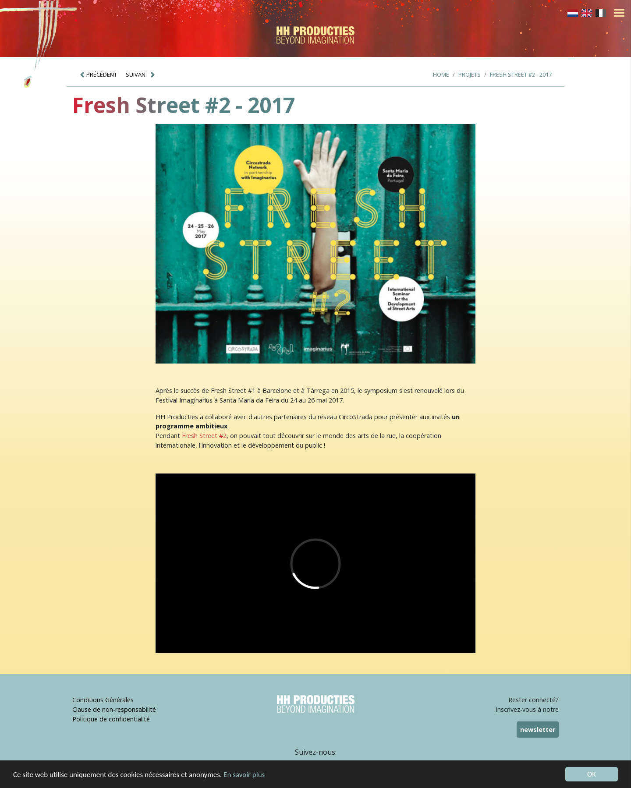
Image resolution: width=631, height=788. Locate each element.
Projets (469, 74)
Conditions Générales (103, 700)
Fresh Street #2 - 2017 (521, 74)
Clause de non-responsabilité (114, 709)
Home (441, 74)
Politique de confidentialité (111, 719)
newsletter (537, 729)
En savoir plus (244, 775)
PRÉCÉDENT (98, 74)
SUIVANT (141, 74)
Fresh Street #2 (204, 435)
